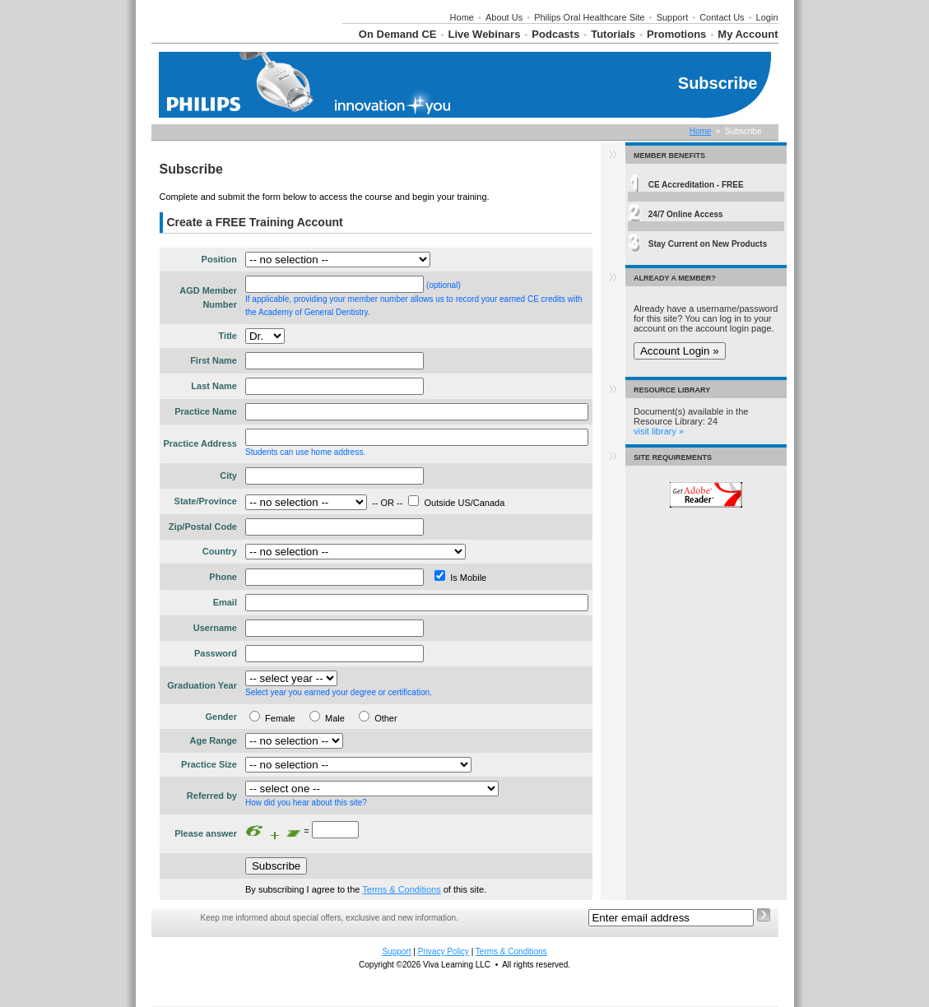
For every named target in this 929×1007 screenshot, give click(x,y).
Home (462, 17)
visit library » (659, 431)
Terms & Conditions (401, 889)
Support (673, 17)
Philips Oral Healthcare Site (589, 17)
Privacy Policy (443, 951)
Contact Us (721, 17)
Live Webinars (484, 34)
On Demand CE (398, 34)
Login (767, 17)
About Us (504, 17)
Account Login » (679, 351)
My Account (748, 34)
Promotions (676, 34)
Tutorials (613, 34)
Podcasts (555, 34)
